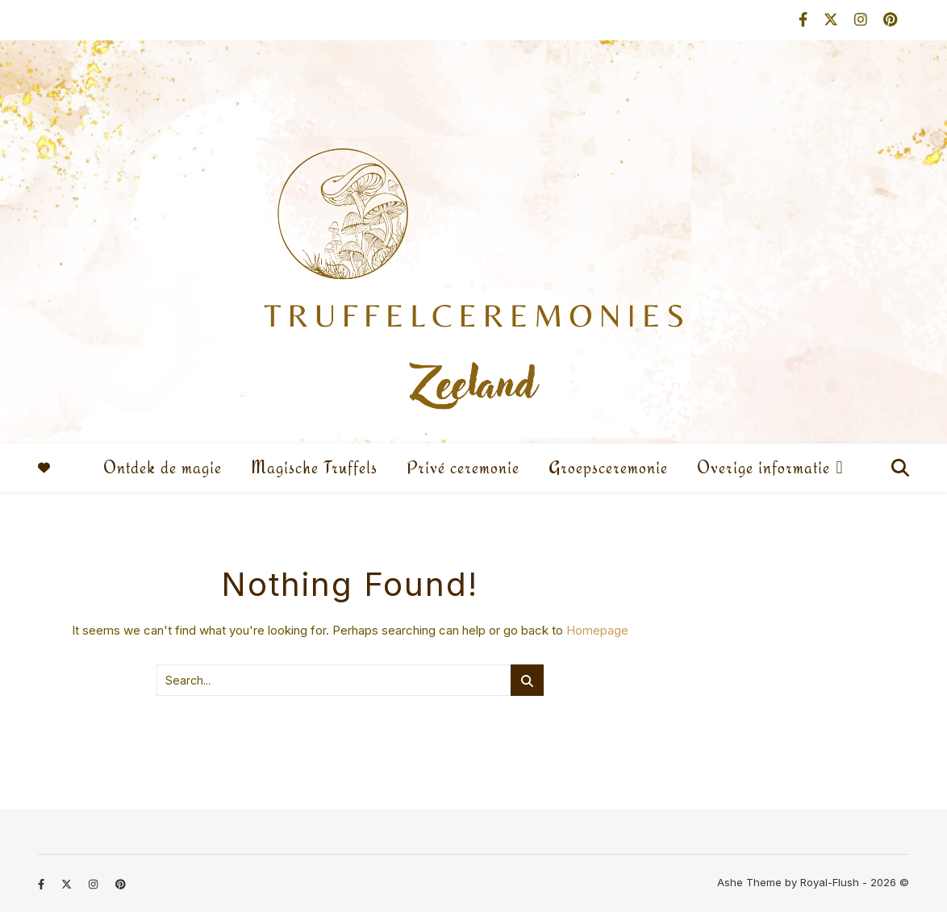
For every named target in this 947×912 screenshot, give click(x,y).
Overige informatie (763, 467)
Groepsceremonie (608, 467)
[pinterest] (890, 19)
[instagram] (862, 19)
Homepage (597, 630)
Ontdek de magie (162, 467)
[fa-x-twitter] (833, 19)
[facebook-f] (805, 19)
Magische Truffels (314, 467)
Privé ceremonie (463, 467)
